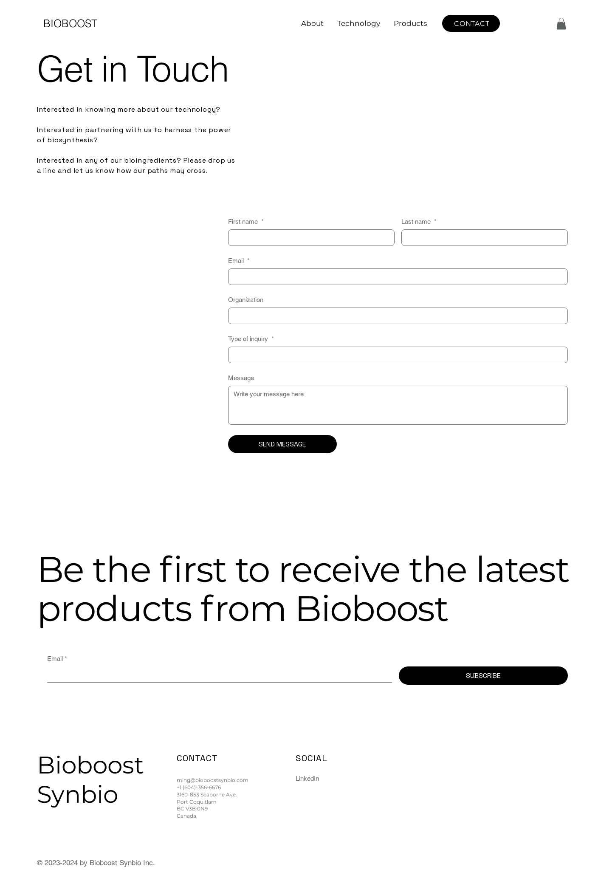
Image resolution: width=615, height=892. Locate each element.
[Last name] (482, 238)
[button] (561, 23)
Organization (245, 299)
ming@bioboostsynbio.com (212, 780)
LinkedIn (307, 778)
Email (239, 260)
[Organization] (395, 316)
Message (241, 377)
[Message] (398, 405)
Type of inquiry (251, 338)
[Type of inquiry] (395, 355)
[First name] (309, 238)
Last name (419, 221)
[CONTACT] (471, 23)
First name (246, 221)
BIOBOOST (70, 23)
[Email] (395, 277)
